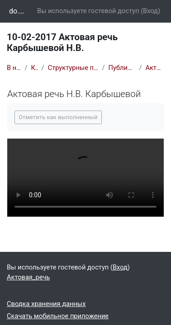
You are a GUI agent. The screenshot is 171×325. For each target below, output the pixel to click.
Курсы (34, 68)
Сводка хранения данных (46, 304)
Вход (150, 11)
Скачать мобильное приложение (58, 316)
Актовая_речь (154, 68)
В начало (14, 68)
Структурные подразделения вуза (73, 68)
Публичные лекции (122, 68)
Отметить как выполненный (58, 117)
